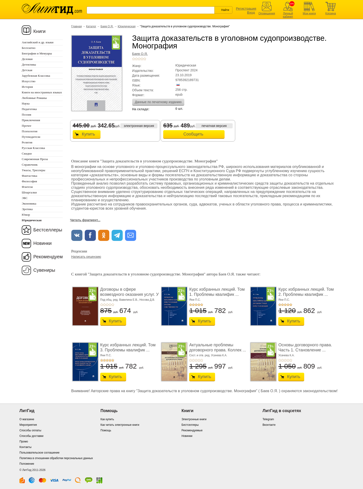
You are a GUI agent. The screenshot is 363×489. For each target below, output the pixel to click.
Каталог (91, 26)
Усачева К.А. (286, 355)
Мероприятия (28, 424)
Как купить (107, 419)
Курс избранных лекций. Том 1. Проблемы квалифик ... (216, 292)
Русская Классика (33, 148)
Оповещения (266, 13)
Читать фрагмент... (85, 220)
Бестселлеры (47, 229)
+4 (142, 58)
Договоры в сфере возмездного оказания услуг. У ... (129, 294)
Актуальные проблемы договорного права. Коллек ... (217, 347)
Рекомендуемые (192, 430)
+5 (144, 58)
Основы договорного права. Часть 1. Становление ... (305, 347)
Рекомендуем (48, 256)
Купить (88, 134)
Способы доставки (31, 436)
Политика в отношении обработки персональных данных (56, 458)
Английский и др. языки (37, 42)
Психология (29, 131)
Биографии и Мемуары (37, 53)
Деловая (27, 59)
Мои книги (309, 13)
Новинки (42, 243)
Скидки (27, 153)
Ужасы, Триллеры (33, 170)
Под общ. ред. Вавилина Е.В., (120, 299)
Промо (23, 441)
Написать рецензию (86, 257)
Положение (26, 463)
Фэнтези (27, 187)
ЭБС (25, 198)
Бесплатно (28, 48)
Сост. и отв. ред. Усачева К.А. (208, 355)
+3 (139, 58)
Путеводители (31, 137)
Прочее (26, 125)
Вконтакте (269, 424)
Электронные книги (194, 419)
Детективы (29, 64)
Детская (27, 70)
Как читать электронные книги (119, 424)
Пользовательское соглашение (39, 452)
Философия (29, 181)
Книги (39, 31)
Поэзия (26, 114)
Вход (251, 12)
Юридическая (126, 26)
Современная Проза (35, 159)
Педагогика (29, 109)
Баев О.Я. (106, 26)
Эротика (27, 209)
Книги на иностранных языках (42, 92)
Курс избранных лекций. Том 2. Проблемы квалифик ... (306, 292)
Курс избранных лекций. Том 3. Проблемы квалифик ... (128, 347)
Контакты (25, 447)
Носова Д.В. (147, 299)
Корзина (330, 13)
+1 (133, 58)
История (27, 86)
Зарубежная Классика (36, 75)
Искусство (28, 81)
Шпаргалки (29, 192)
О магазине (26, 419)
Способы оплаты (30, 430)
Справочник (30, 164)
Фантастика (29, 175)
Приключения (31, 120)
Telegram (268, 419)
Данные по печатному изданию (158, 102)
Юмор (26, 214)
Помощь (105, 430)
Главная (76, 26)
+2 (136, 58)
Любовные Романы (34, 98)
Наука (26, 103)
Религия (27, 142)
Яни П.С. (194, 299)
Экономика (29, 203)
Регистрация (246, 8)
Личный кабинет (288, 15)
